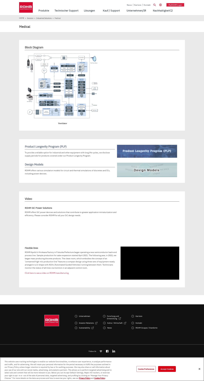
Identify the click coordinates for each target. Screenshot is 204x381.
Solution (30, 18)
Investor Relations (86, 323)
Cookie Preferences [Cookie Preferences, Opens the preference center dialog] (146, 369)
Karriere (137, 5)
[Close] (199, 369)
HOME (21, 18)
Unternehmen (84, 316)
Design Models (34, 164)
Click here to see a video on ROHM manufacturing (47, 272)
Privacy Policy (84, 378)
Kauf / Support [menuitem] (111, 10)
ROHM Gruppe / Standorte (146, 327)
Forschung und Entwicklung (113, 317)
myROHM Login (175, 4)
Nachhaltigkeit (161, 10)
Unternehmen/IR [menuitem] (136, 10)
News (129, 5)
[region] (102, 369)
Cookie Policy (99, 378)
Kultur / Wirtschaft (115, 323)
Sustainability (84, 327)
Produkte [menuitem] (43, 10)
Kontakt (147, 5)
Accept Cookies (167, 369)
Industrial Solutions (44, 18)
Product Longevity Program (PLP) (46, 146)
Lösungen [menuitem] (89, 10)
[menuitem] (161, 10)
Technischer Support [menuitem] (66, 10)
